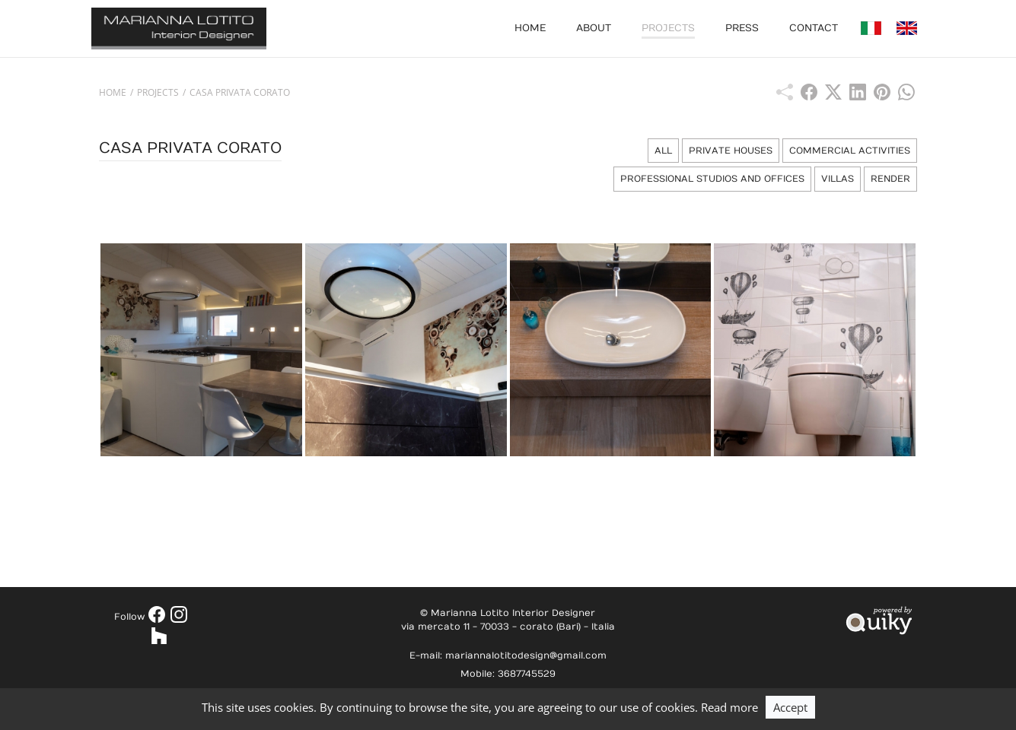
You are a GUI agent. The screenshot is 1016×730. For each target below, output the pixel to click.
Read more (729, 707)
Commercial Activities (849, 150)
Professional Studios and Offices (712, 178)
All (663, 150)
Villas (837, 178)
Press (742, 28)
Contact (813, 28)
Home (530, 28)
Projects (668, 28)
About (593, 28)
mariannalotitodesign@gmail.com (526, 655)
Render (890, 178)
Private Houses (730, 150)
